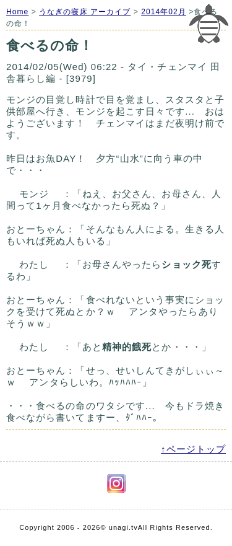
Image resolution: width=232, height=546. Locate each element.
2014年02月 (163, 11)
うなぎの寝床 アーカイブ (85, 11)
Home (17, 11)
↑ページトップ (193, 449)
